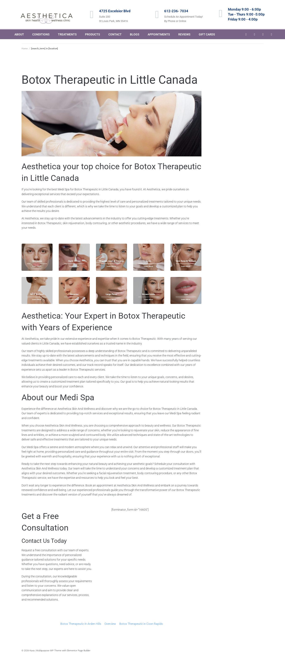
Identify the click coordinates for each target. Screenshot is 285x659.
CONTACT (115, 34)
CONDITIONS (41, 34)
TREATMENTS (67, 34)
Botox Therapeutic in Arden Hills (80, 623)
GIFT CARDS (207, 34)
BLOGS (134, 34)
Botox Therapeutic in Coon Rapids (141, 623)
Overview (110, 623)
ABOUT (19, 34)
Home (25, 48)
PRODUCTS (92, 34)
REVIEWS (184, 34)
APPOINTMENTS (159, 34)
